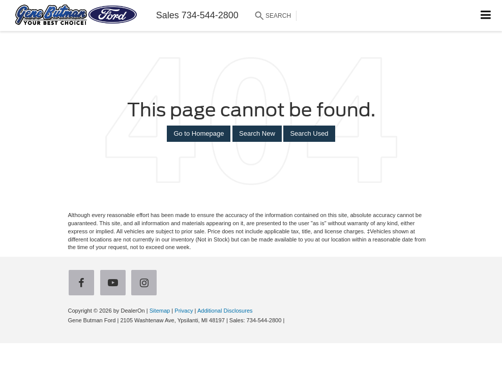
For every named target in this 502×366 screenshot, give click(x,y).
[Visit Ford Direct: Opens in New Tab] (288, 320)
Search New (257, 133)
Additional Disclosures (225, 311)
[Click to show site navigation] (486, 15)
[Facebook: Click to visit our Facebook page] (83, 284)
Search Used (309, 133)
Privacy (183, 311)
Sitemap (160, 311)
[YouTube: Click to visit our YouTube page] (115, 284)
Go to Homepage (198, 133)
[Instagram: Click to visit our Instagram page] (146, 284)
